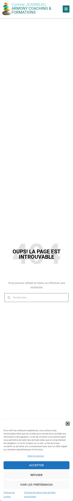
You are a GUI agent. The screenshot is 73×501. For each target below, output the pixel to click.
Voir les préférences (36, 484)
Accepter (36, 465)
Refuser (36, 475)
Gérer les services (35, 456)
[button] (67, 423)
